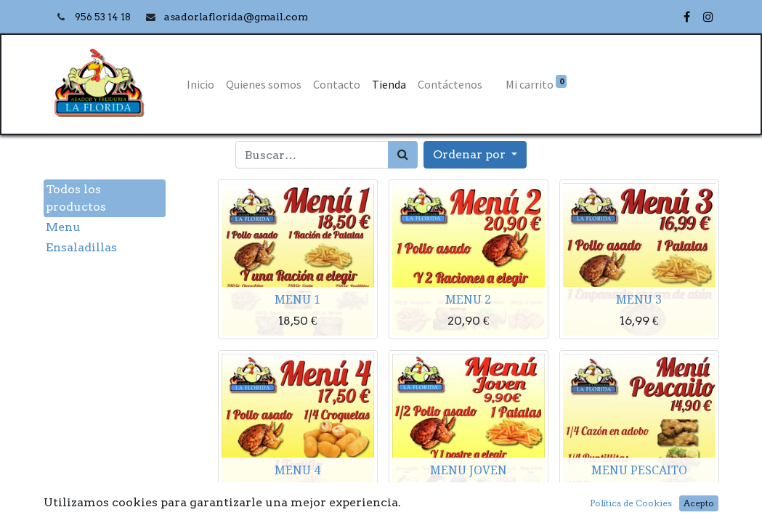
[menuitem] (200, 84)
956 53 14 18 (104, 17)
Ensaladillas (81, 247)
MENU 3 (639, 299)
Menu (63, 227)
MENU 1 (297, 299)
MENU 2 (468, 299)
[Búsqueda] (403, 155)
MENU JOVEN (468, 470)
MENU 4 (297, 470)
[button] (475, 155)
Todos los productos (76, 198)
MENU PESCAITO (639, 470)
